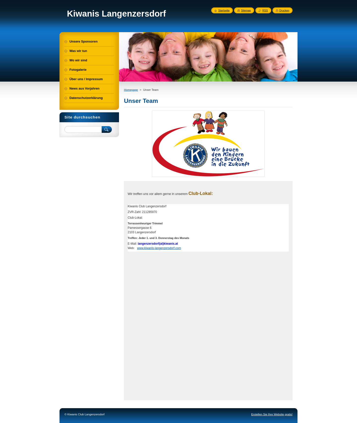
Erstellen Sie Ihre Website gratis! (272, 414)
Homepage (131, 89)
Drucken (284, 10)
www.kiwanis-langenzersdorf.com (159, 248)
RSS (265, 10)
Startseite (224, 10)
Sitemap (246, 10)
